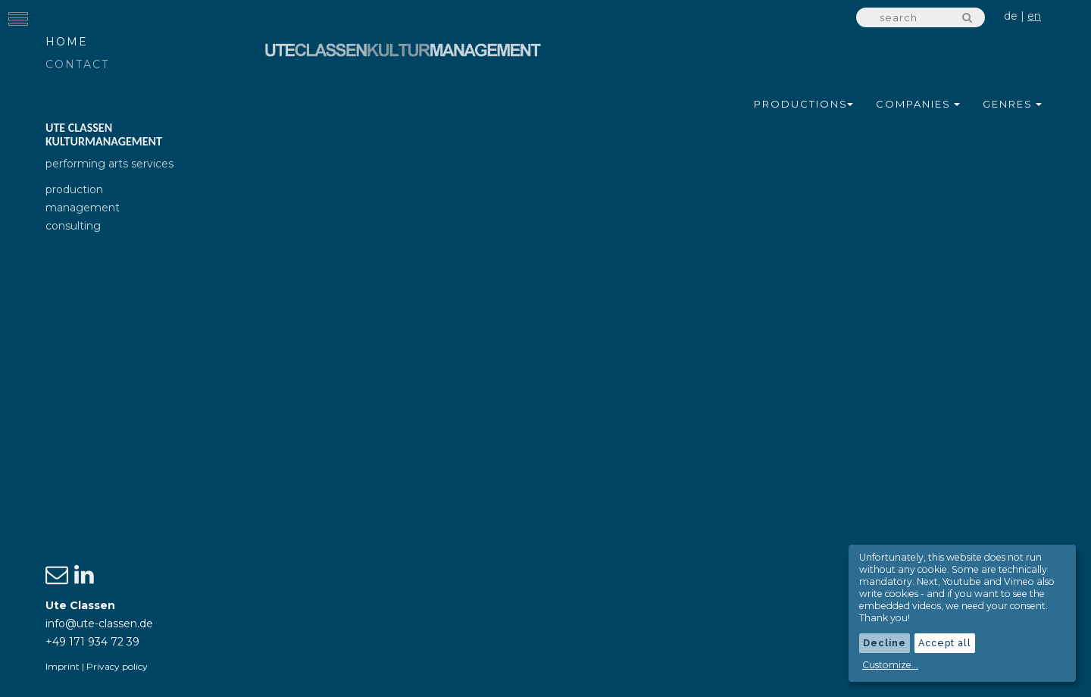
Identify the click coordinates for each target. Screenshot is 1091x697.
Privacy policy (117, 666)
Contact (77, 64)
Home (66, 41)
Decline (884, 643)
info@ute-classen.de (99, 623)
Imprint (62, 666)
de (1011, 16)
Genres (1012, 104)
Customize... (890, 664)
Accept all (944, 643)
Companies (918, 104)
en (1034, 16)
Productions (803, 104)
